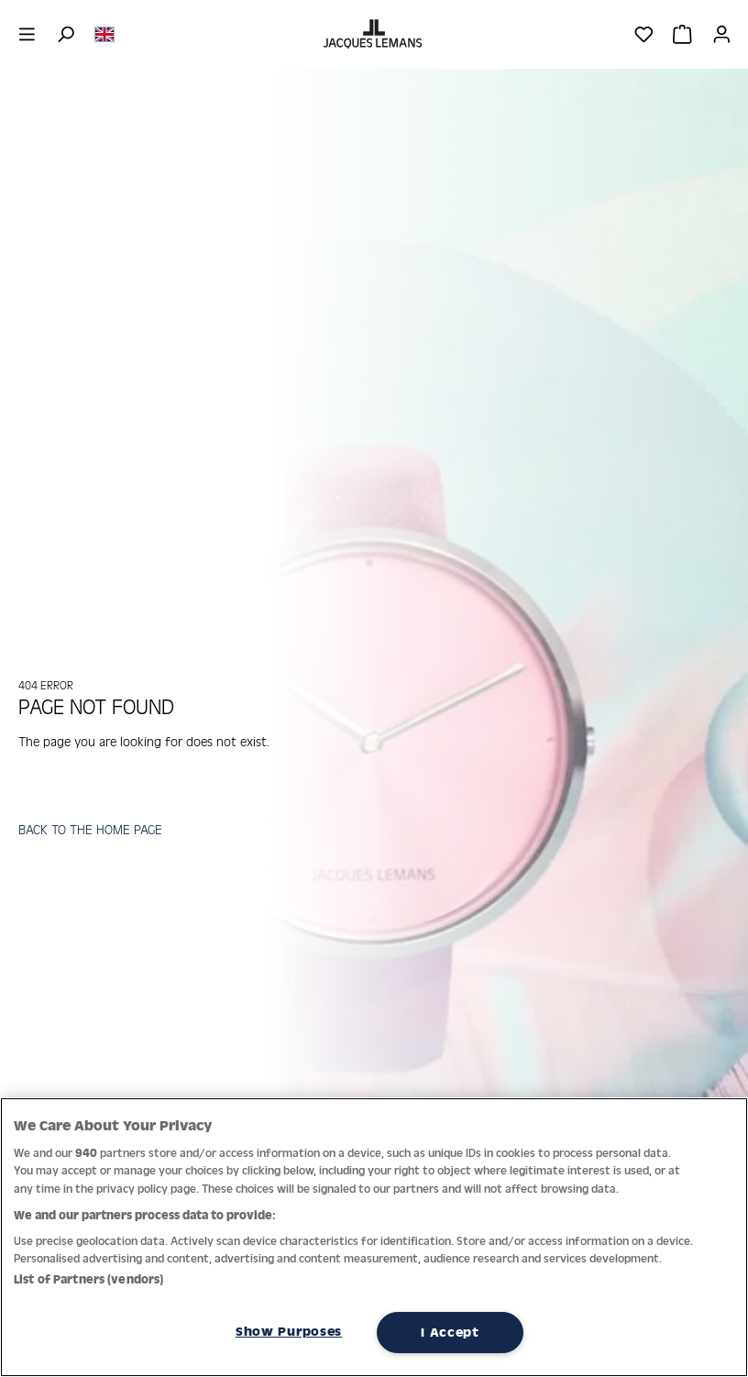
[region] (374, 1237)
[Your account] (722, 34)
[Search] (65, 34)
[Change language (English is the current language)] (104, 33)
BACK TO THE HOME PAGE (90, 829)
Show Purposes (289, 1331)
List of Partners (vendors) (88, 1279)
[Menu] (27, 34)
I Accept (450, 1332)
